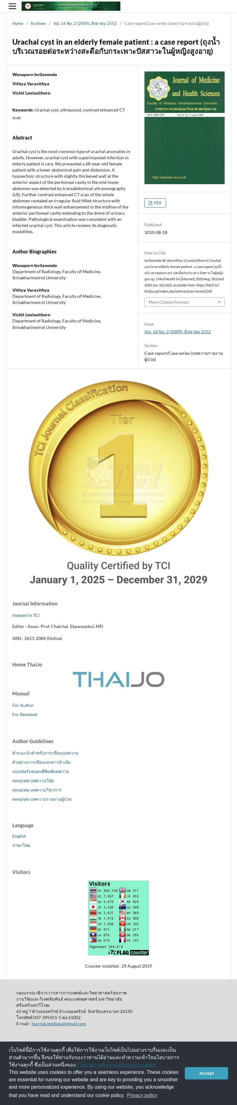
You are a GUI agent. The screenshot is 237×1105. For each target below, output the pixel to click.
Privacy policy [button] (142, 1095)
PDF (157, 202)
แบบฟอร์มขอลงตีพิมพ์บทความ (40, 771)
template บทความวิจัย (33, 780)
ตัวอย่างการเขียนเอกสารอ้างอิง (41, 762)
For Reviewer (25, 714)
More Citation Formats (169, 302)
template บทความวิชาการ (37, 789)
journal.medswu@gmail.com (59, 1023)
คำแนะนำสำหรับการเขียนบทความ (45, 752)
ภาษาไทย (21, 845)
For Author (23, 705)
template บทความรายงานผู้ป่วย (42, 799)
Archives (38, 23)
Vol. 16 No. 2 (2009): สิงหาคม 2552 (85, 23)
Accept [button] (206, 1073)
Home (17, 23)
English (19, 836)
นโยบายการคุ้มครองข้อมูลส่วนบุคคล (116, 1064)
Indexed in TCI (26, 615)
